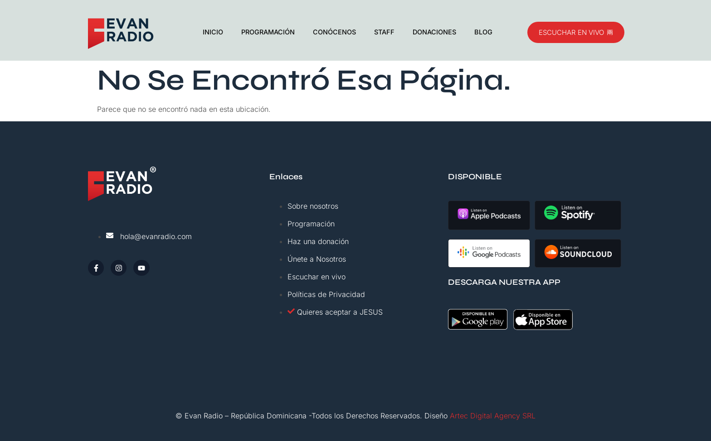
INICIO (207, 32)
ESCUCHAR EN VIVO (576, 32)
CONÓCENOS (334, 32)
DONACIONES (437, 32)
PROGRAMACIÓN (264, 32)
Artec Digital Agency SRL (493, 415)
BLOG (487, 32)
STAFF (385, 32)
